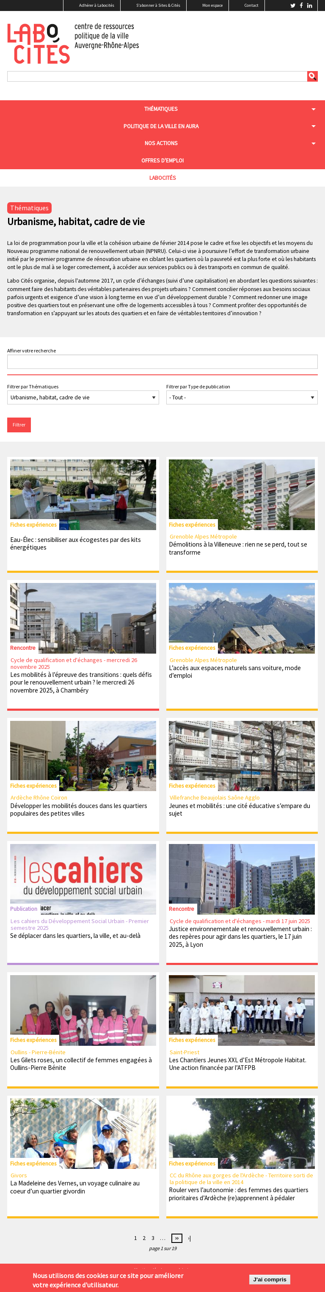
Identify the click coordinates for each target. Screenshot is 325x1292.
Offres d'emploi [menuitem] (162, 160)
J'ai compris (269, 1280)
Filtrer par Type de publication (198, 386)
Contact (252, 5)
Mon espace (212, 5)
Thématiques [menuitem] (161, 109)
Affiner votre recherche (31, 350)
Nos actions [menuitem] (161, 143)
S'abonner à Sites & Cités (158, 5)
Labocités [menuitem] (162, 177)
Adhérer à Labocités (96, 5)
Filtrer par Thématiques (32, 386)
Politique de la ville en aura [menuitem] (161, 126)
